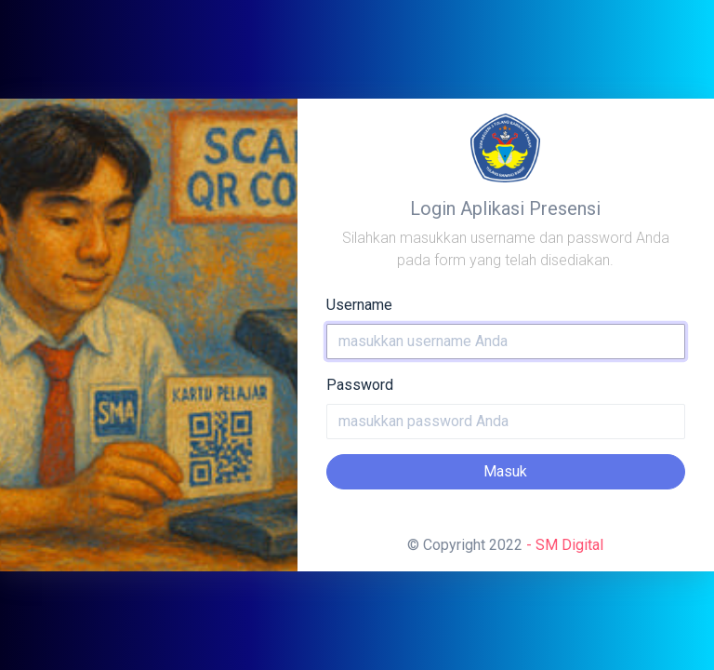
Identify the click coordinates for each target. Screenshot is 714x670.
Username (359, 305)
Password (359, 385)
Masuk (505, 471)
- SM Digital (564, 545)
